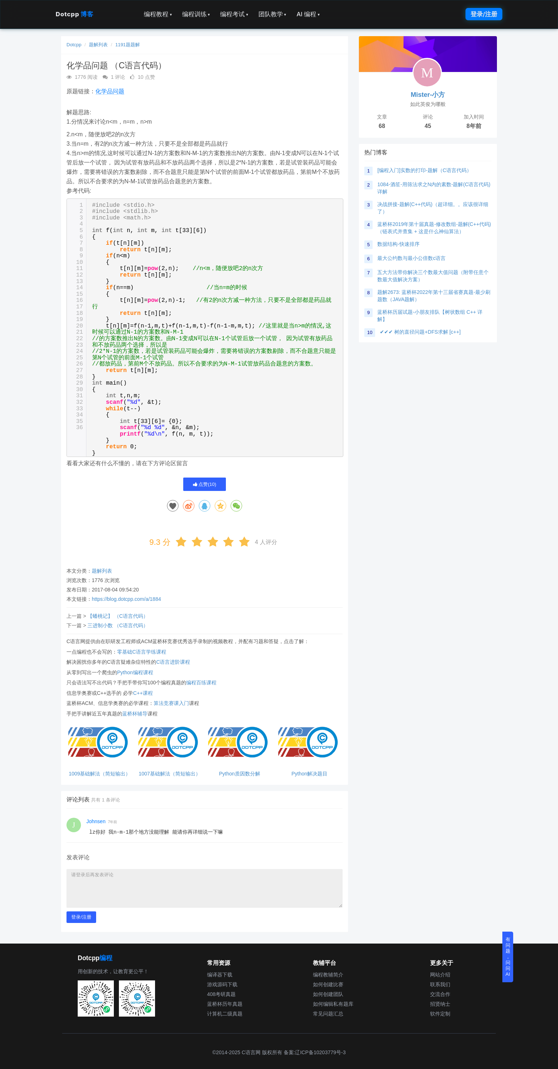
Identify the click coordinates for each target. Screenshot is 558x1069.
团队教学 (272, 14)
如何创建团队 (328, 994)
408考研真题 (221, 994)
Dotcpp (74, 14)
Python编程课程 (135, 672)
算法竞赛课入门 (171, 703)
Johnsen (96, 821)
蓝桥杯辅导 (134, 714)
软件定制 (440, 1014)
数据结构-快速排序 (398, 244)
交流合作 (440, 994)
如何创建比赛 (328, 984)
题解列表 (98, 44)
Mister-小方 (428, 94)
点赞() (204, 484)
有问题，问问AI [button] (508, 957)
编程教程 (158, 14)
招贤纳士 (440, 1004)
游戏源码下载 (222, 984)
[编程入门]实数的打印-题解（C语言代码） (424, 170)
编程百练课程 (201, 682)
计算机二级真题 (224, 1014)
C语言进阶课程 (173, 662)
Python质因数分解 (239, 774)
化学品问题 (109, 91)
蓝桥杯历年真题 (224, 1004)
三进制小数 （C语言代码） (117, 625)
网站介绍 (440, 975)
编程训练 (196, 14)
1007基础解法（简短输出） (170, 774)
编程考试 (234, 14)
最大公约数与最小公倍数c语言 (411, 258)
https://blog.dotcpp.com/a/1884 (126, 599)
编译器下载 (219, 975)
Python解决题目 (309, 774)
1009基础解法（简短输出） (99, 774)
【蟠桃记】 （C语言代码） (117, 616)
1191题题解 (127, 44)
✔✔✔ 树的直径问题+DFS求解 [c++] (420, 332)
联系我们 (440, 984)
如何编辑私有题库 (333, 1004)
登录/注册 (484, 14)
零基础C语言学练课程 (141, 652)
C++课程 (143, 693)
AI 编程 (307, 14)
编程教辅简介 (328, 975)
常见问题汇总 (328, 1014)
